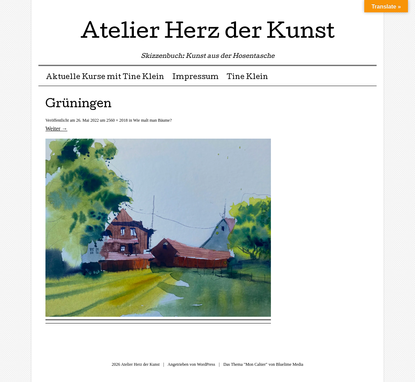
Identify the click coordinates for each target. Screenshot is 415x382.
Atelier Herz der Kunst (207, 33)
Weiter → (56, 129)
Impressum (195, 77)
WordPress (206, 364)
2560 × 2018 (117, 120)
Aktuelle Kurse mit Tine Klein (105, 77)
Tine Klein (247, 77)
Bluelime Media (289, 364)
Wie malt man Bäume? (152, 120)
